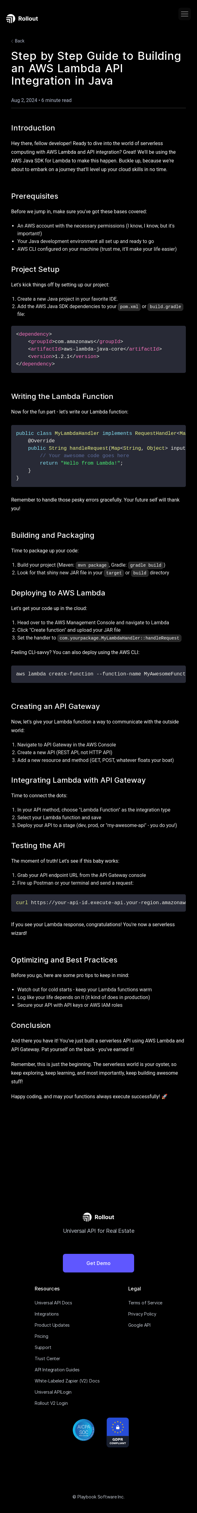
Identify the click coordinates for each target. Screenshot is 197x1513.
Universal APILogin (53, 1392)
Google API (139, 1325)
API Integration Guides (57, 1369)
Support (43, 1347)
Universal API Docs (53, 1302)
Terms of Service (145, 1302)
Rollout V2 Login (51, 1403)
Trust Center (47, 1358)
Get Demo (98, 1263)
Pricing (41, 1336)
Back (16, 41)
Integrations (47, 1313)
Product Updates (52, 1325)
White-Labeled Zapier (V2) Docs (67, 1380)
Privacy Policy (142, 1313)
